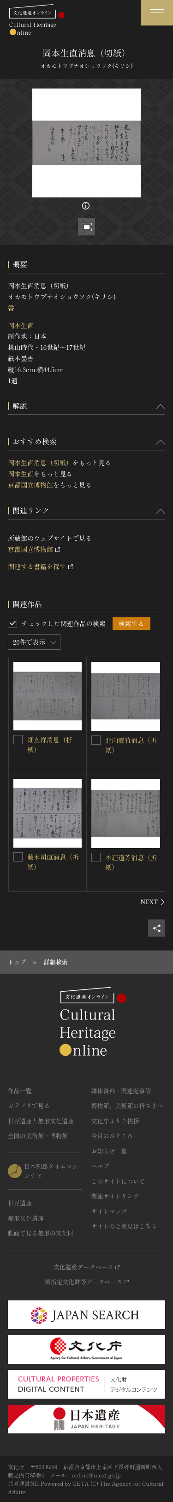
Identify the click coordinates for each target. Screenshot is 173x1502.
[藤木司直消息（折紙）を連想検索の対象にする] (18, 857)
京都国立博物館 (30, 484)
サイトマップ (109, 1211)
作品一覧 (20, 1090)
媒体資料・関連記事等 (121, 1090)
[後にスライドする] (153, 902)
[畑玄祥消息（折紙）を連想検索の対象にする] (18, 739)
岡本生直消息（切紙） (40, 462)
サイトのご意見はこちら (124, 1226)
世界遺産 (20, 1202)
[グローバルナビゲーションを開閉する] (157, 12)
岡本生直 (21, 325)
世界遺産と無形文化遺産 (41, 1120)
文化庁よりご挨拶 (115, 1120)
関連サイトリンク (115, 1195)
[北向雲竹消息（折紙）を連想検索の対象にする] (96, 740)
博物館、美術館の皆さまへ (127, 1105)
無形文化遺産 (26, 1218)
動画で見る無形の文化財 (41, 1233)
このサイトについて (118, 1181)
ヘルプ (100, 1165)
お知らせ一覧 (109, 1151)
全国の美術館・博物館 (38, 1135)
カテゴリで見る (29, 1105)
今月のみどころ (112, 1135)
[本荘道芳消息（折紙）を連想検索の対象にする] (96, 857)
